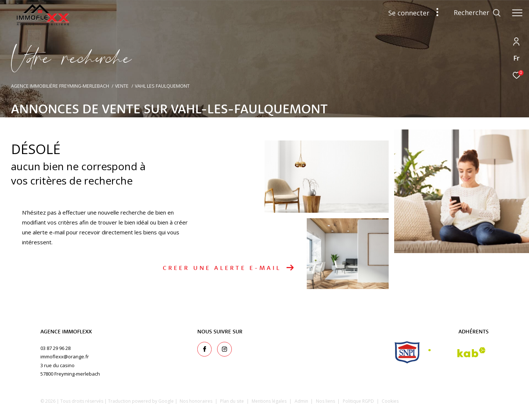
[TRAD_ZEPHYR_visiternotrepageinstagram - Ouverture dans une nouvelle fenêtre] (224, 349)
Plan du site (232, 401)
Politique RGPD (358, 401)
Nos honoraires (196, 401)
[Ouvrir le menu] (517, 13)
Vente (122, 86)
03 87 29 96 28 (55, 348)
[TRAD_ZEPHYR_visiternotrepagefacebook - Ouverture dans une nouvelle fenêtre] (204, 349)
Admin (302, 401)
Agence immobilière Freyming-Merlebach (60, 86)
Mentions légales (270, 401)
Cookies (390, 401)
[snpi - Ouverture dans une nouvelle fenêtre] (407, 352)
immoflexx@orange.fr (64, 356)
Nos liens (326, 401)
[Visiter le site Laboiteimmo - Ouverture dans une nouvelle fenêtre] (456, 400)
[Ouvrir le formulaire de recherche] (477, 12)
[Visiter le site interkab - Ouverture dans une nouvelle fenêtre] (457, 352)
